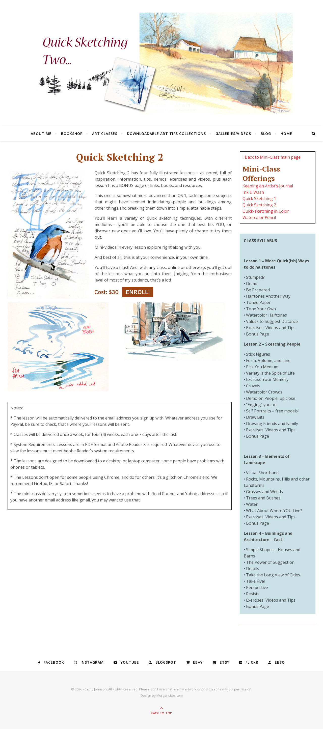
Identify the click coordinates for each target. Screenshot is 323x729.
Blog (266, 133)
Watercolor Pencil (259, 217)
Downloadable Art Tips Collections (166, 133)
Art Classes (104, 133)
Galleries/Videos (233, 133)
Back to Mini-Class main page (273, 157)
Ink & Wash (253, 192)
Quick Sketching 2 (259, 205)
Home (286, 133)
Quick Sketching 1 (259, 198)
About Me (41, 133)
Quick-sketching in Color (266, 211)
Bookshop (72, 133)
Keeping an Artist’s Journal (268, 186)
